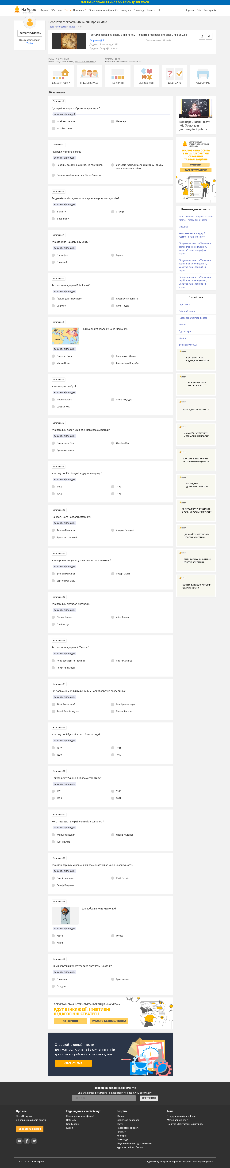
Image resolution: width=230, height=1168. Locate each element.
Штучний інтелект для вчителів (134, 1143)
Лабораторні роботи (128, 1127)
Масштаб (183, 226)
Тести (68, 10)
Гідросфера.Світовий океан (193, 318)
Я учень (190, 10)
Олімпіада (139, 10)
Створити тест (73, 1063)
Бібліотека (56, 10)
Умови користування (175, 1161)
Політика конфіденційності (200, 1161)
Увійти (29, 43)
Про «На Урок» (24, 1116)
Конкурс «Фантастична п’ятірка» (185, 1124)
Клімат (182, 324)
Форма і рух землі (188, 344)
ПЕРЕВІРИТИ (149, 1098)
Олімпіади (122, 1139)
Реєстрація (210, 10)
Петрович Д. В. (97, 40)
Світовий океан (187, 311)
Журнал (44, 10)
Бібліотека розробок (128, 1120)
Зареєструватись (30, 33)
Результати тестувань (85, 62)
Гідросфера (185, 331)
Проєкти (121, 1131)
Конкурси (126, 10)
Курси (69, 1127)
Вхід (199, 10)
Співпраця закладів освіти (31, 1120)
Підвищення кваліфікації (103, 10)
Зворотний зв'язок (30, 1128)
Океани (182, 338)
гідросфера (184, 304)
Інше (151, 10)
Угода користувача (154, 1161)
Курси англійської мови (130, 1147)
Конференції (73, 1124)
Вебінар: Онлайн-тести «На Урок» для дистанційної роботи (194, 125)
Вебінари (71, 1120)
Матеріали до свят (177, 1120)
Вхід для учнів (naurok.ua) (181, 1116)
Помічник (79, 10)
